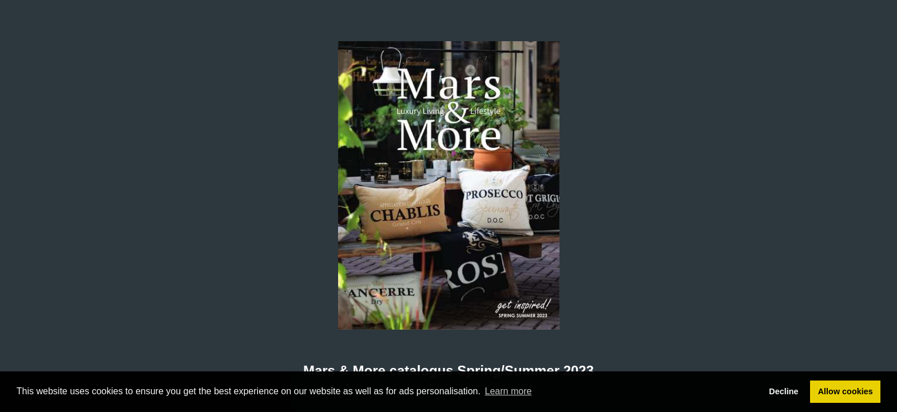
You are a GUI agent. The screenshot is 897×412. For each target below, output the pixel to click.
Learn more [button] (508, 391)
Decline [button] (783, 391)
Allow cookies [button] (845, 391)
